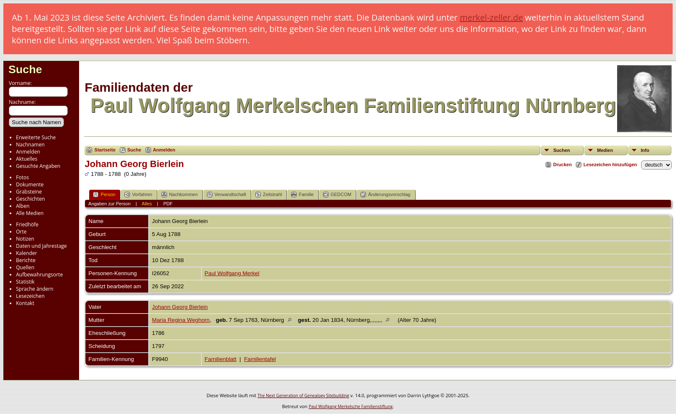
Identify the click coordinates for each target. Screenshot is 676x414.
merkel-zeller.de (491, 17)
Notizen (25, 238)
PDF (167, 203)
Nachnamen (30, 144)
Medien (605, 150)
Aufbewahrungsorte (39, 274)
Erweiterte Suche (36, 137)
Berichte (26, 260)
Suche (25, 69)
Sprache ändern (34, 288)
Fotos (22, 177)
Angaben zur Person (109, 203)
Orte (21, 231)
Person (104, 194)
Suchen (561, 150)
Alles (147, 203)
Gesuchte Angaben (38, 166)
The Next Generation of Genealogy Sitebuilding (303, 395)
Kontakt (25, 303)
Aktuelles (26, 158)
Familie (302, 194)
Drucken (562, 164)
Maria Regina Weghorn (180, 320)
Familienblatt (220, 359)
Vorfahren (138, 194)
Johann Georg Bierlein (180, 307)
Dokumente (30, 184)
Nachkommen (180, 194)
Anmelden (28, 151)
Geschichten (30, 198)
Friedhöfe (27, 224)
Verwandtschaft (226, 194)
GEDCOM (337, 194)
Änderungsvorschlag (385, 194)
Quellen (25, 267)
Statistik (25, 281)
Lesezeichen (30, 296)
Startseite (104, 149)
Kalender (26, 253)
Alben (22, 206)
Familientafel (260, 359)
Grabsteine (29, 191)
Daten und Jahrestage (41, 245)
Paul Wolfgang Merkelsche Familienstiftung (351, 406)
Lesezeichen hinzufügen (610, 164)
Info (645, 150)
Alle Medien (30, 213)
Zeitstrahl (268, 194)
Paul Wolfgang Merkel (231, 273)
